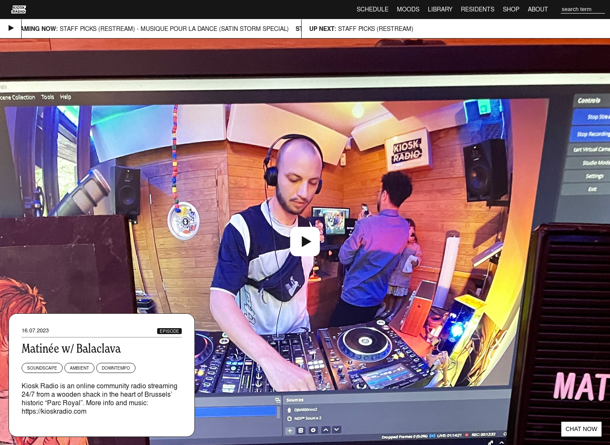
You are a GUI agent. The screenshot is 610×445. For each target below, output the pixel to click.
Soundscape (42, 368)
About (538, 9)
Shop (511, 9)
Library (440, 9)
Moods (408, 9)
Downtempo (116, 368)
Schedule (372, 9)
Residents (477, 9)
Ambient (79, 368)
